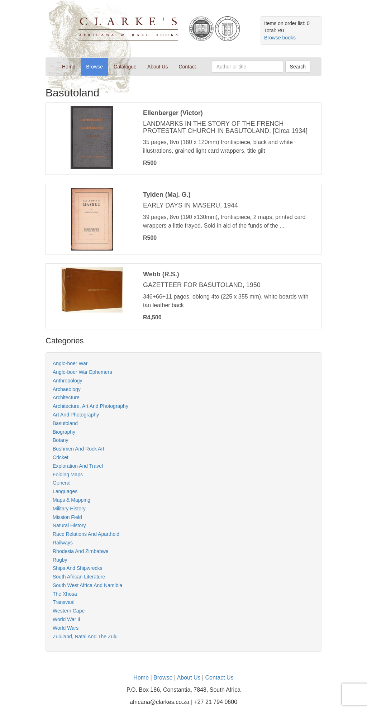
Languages (65, 491)
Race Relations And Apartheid (86, 534)
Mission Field (67, 517)
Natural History (69, 525)
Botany (60, 440)
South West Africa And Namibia (87, 585)
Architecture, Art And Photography (90, 406)
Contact (187, 67)
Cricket (60, 457)
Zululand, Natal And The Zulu (85, 636)
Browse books (280, 37)
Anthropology (67, 380)
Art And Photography (76, 415)
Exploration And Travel (78, 466)
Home (71, 66)
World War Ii (66, 619)
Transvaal (64, 602)
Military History (69, 508)
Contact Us (219, 678)
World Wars (65, 628)
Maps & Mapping (71, 500)
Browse (94, 67)
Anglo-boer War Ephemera (82, 372)
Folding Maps (68, 474)
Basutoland (65, 423)
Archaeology (67, 389)
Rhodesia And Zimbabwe (81, 551)
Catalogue (125, 67)
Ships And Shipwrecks (78, 568)
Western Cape (69, 611)
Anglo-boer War (70, 363)
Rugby (60, 560)
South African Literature (79, 577)
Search (298, 67)
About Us (157, 67)
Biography (64, 432)
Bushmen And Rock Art (78, 449)
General (62, 483)
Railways (63, 542)
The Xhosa (65, 594)
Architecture (66, 397)
